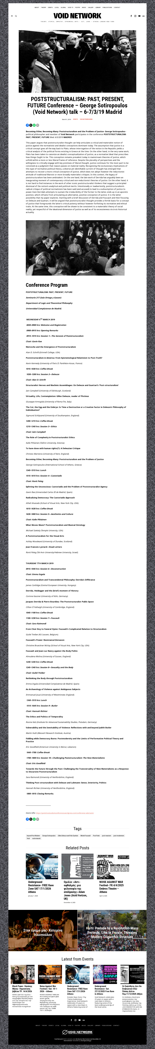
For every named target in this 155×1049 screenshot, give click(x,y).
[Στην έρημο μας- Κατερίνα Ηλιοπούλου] (42, 931)
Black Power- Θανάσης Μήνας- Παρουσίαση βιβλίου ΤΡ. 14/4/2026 (22, 990)
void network (70, 839)
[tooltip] (131, 16)
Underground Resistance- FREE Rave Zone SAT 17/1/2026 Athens (41, 888)
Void (59, 839)
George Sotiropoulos (55, 836)
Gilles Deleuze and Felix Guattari (78, 836)
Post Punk (114, 836)
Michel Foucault (101, 836)
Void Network (58, 1040)
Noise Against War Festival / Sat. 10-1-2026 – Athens (48, 990)
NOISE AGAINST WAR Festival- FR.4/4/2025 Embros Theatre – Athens (111, 888)
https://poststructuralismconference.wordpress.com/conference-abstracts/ (71, 813)
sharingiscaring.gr (86, 1041)
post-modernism (48, 839)
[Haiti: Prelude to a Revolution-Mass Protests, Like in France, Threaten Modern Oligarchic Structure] (112, 931)
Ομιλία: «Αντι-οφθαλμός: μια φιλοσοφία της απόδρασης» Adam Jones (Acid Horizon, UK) (75, 891)
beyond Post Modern (35, 836)
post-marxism (32, 839)
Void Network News (86, 119)
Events (74, 119)
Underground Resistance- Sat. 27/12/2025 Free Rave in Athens (104, 991)
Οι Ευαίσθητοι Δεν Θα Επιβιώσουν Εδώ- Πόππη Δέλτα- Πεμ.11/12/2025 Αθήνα (132, 991)
